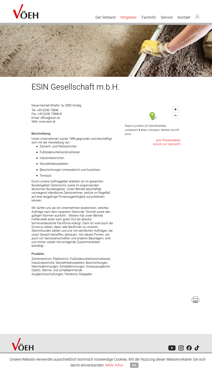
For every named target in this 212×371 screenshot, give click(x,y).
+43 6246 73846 (47, 110)
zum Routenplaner (168, 140)
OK (134, 365)
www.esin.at (47, 121)
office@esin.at (50, 118)
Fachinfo (149, 17)
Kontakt (184, 17)
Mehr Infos (114, 365)
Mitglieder (128, 17)
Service (167, 17)
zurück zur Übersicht (167, 144)
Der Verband (105, 17)
